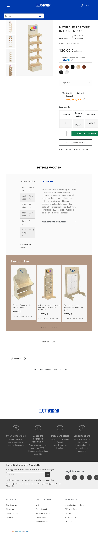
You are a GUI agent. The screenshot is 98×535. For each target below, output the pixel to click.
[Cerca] (24, 15)
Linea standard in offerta (74, 505)
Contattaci (10, 517)
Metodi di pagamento (44, 513)
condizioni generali (32, 480)
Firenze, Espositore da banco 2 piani (22, 306)
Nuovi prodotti (70, 517)
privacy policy (49, 480)
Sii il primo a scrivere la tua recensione (49, 370)
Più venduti (69, 522)
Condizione (25, 244)
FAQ (37, 505)
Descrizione (47, 181)
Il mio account (41, 517)
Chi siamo (10, 509)
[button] (75, 142)
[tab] (59, 181)
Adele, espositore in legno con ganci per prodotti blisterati (49, 307)
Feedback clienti (42, 522)
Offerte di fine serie (72, 509)
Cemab (85, 149)
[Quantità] (62, 133)
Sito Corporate (11, 505)
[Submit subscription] (47, 474)
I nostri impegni (12, 513)
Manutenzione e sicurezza (54, 222)
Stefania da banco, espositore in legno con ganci (73, 307)
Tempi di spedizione (43, 509)
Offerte (68, 513)
